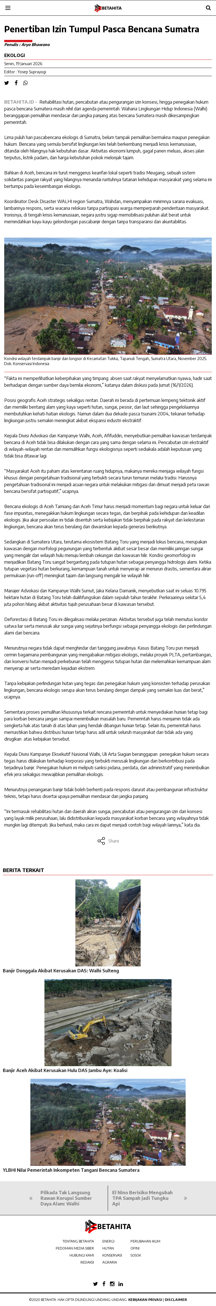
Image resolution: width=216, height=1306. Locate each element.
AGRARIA (109, 1262)
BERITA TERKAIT (23, 870)
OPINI (135, 1248)
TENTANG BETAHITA (78, 1241)
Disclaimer (176, 1300)
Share (108, 841)
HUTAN (108, 1248)
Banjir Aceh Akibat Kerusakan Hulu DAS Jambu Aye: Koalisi (65, 1070)
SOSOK (135, 1255)
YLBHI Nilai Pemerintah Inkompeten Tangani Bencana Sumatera (71, 1170)
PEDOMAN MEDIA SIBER (75, 1248)
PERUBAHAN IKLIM (145, 1241)
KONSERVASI (112, 1255)
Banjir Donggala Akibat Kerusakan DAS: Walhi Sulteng (61, 970)
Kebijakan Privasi (145, 1300)
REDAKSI (87, 1262)
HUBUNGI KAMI (81, 1255)
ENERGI (108, 1241)
